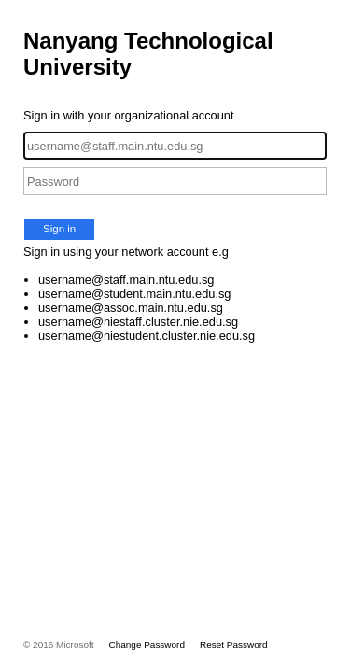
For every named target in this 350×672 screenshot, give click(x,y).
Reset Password (234, 644)
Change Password (147, 644)
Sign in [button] (59, 228)
